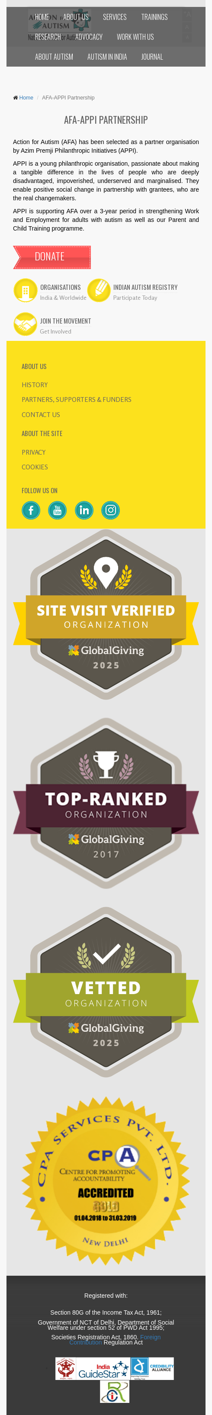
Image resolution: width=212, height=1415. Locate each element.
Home (25, 98)
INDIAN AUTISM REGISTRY (145, 287)
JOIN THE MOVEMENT (65, 320)
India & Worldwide (63, 297)
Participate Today (135, 297)
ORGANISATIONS (60, 287)
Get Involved (55, 331)
